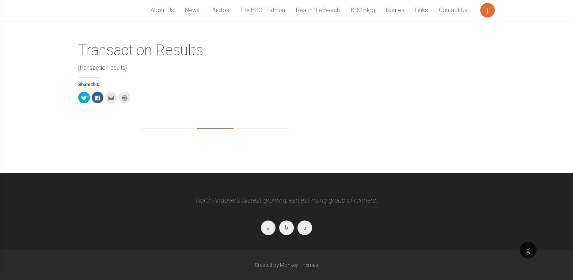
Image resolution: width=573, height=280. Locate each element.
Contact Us (453, 10)
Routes (395, 10)
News (192, 10)
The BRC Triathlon (262, 10)
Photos (219, 10)
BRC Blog (363, 10)
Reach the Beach (318, 10)
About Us (162, 10)
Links (421, 10)
